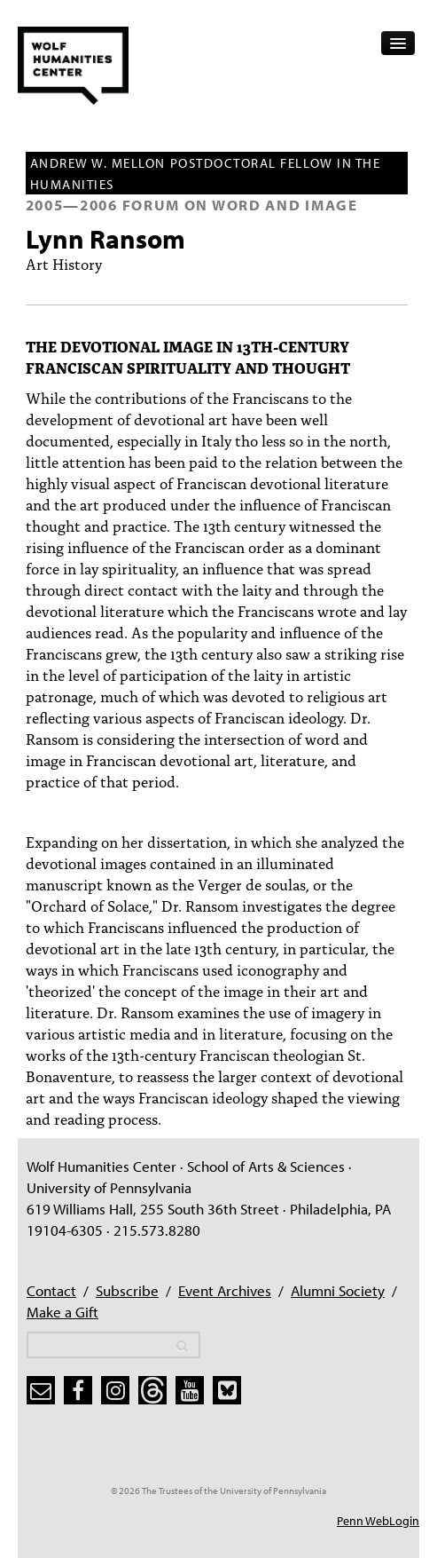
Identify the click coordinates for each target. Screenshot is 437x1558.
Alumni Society (338, 1290)
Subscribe (127, 1290)
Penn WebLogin (378, 1521)
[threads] (152, 1390)
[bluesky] (227, 1390)
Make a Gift (62, 1311)
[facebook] (78, 1390)
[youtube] (190, 1390)
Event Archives (224, 1290)
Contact (51, 1290)
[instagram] (115, 1390)
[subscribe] (41, 1390)
